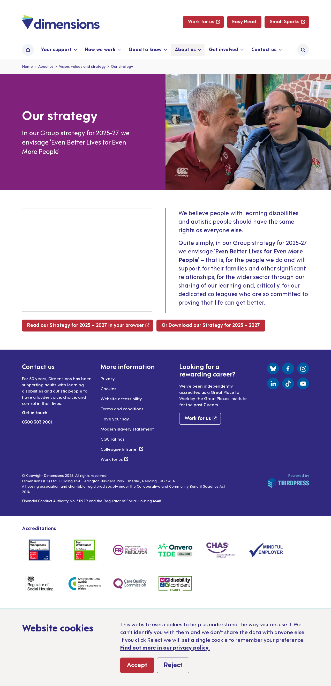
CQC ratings (113, 439)
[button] (58, 50)
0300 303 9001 (37, 422)
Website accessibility (121, 398)
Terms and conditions (122, 408)
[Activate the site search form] (303, 50)
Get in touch (34, 412)
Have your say (115, 419)
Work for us (114, 459)
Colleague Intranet (122, 449)
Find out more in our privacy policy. (165, 647)
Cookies (108, 388)
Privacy (108, 378)
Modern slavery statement (127, 429)
